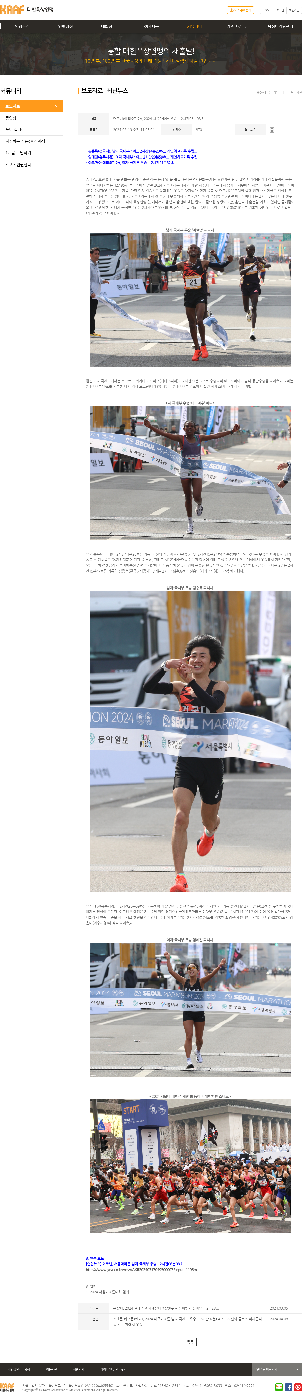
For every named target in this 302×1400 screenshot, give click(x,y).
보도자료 (12, 106)
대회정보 (108, 26)
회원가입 (294, 10)
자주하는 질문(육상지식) (26, 141)
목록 (190, 1342)
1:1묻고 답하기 (18, 152)
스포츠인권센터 (18, 164)
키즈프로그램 (237, 26)
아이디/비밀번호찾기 (113, 1369)
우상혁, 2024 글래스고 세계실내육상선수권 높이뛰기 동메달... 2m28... (166, 1308)
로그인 (280, 10)
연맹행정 (65, 26)
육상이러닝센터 (280, 26)
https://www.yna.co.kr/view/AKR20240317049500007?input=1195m (141, 1270)
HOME (267, 10)
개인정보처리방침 (19, 1369)
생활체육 (151, 26)
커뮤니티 (194, 26)
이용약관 (51, 1369)
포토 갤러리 (15, 129)
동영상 (11, 118)
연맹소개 (22, 26)
